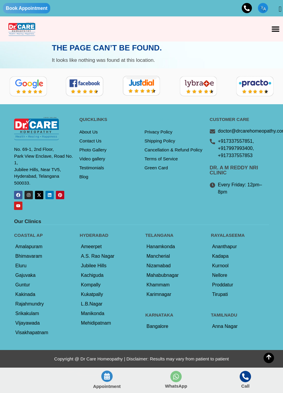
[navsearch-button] (276, 9)
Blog (83, 176)
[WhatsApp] (176, 376)
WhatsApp (176, 386)
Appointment (106, 386)
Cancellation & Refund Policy (173, 150)
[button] (275, 29)
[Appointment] (107, 376)
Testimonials (91, 168)
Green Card (156, 168)
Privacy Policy (158, 132)
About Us (88, 132)
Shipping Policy (160, 141)
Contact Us (90, 141)
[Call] (245, 376)
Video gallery (92, 159)
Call (245, 386)
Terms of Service (161, 159)
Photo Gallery (92, 150)
